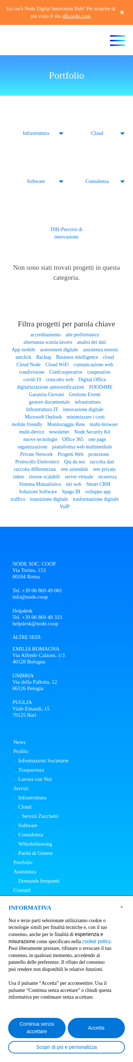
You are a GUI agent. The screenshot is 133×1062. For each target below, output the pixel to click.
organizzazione (32, 446)
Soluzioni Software (38, 491)
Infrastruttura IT (42, 409)
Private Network (36, 454)
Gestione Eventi (85, 394)
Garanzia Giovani (46, 394)
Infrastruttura (36, 133)
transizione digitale (49, 499)
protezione (98, 454)
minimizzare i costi (86, 417)
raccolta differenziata (35, 469)
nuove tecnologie (40, 439)
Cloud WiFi (57, 364)
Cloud (97, 133)
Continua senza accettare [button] (37, 1027)
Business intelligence (77, 357)
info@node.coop (30, 597)
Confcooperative (65, 372)
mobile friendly (27, 424)
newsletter (59, 432)
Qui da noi (74, 461)
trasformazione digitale (95, 499)
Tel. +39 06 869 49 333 (37, 617)
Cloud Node (28, 364)
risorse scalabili (44, 476)
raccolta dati (102, 461)
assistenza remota (100, 349)
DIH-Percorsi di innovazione (67, 233)
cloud (108, 357)
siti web (74, 484)
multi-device (31, 432)
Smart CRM (98, 484)
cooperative (98, 372)
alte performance (82, 334)
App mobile (23, 349)
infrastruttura (87, 402)
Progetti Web (71, 454)
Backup (43, 357)
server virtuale (79, 476)
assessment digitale (59, 349)
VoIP (65, 506)
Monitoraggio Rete (66, 424)
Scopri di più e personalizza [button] (66, 1047)
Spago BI (71, 491)
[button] (121, 906)
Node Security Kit (92, 432)
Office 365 (72, 439)
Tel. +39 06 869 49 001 (37, 590)
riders (18, 476)
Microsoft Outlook (43, 417)
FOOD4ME (100, 387)
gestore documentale (49, 402)
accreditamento (46, 334)
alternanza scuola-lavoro (47, 342)
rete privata (104, 469)
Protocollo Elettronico (37, 461)
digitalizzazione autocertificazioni (50, 387)
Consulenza (97, 181)
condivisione (32, 372)
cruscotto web (59, 379)
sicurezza (107, 476)
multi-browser (104, 424)
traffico (18, 499)
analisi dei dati (91, 342)
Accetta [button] (96, 1028)
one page (97, 439)
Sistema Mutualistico (40, 484)
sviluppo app (98, 491)
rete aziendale (74, 469)
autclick (23, 357)
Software (36, 181)
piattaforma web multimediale (82, 446)
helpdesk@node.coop (35, 623)
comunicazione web (93, 364)
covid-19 (32, 379)
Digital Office (92, 379)
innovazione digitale (83, 409)
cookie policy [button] (96, 941)
